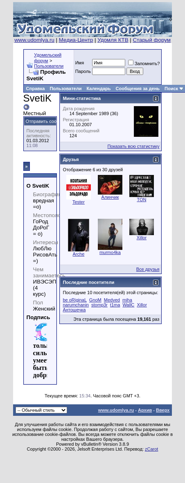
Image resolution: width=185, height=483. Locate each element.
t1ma (115, 304)
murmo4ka (110, 252)
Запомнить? (144, 63)
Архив (145, 410)
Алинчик (110, 197)
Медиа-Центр (76, 40)
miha (127, 299)
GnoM (95, 299)
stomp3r (99, 304)
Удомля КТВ (112, 40)
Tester (78, 202)
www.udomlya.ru (34, 40)
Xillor (142, 237)
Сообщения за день (138, 88)
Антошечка (74, 309)
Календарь (98, 88)
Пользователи (48, 65)
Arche (79, 254)
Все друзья (148, 269)
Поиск (171, 88)
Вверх (162, 410)
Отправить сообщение (49, 121)
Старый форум (151, 40)
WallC (128, 304)
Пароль (83, 71)
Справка (35, 88)
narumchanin (76, 304)
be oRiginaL (74, 299)
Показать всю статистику (133, 146)
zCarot (151, 449)
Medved (112, 299)
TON (141, 199)
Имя (79, 62)
